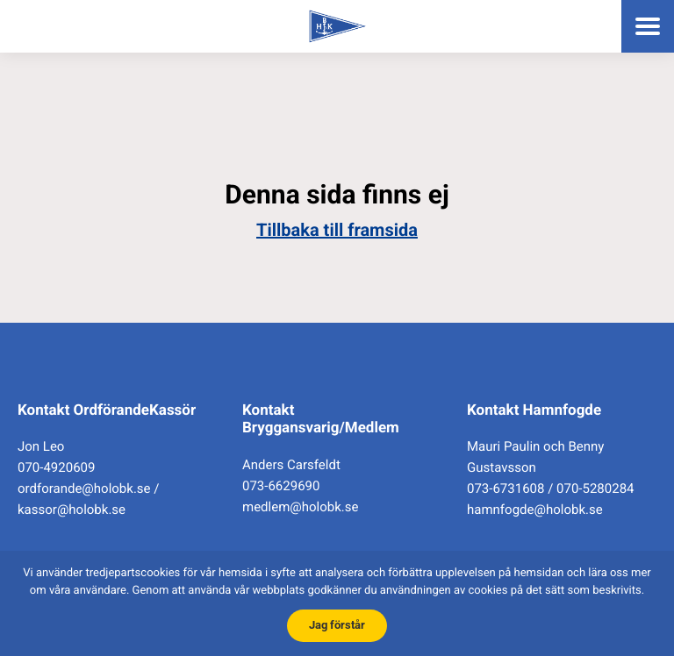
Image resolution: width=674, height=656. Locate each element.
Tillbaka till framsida (337, 229)
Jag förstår (337, 624)
